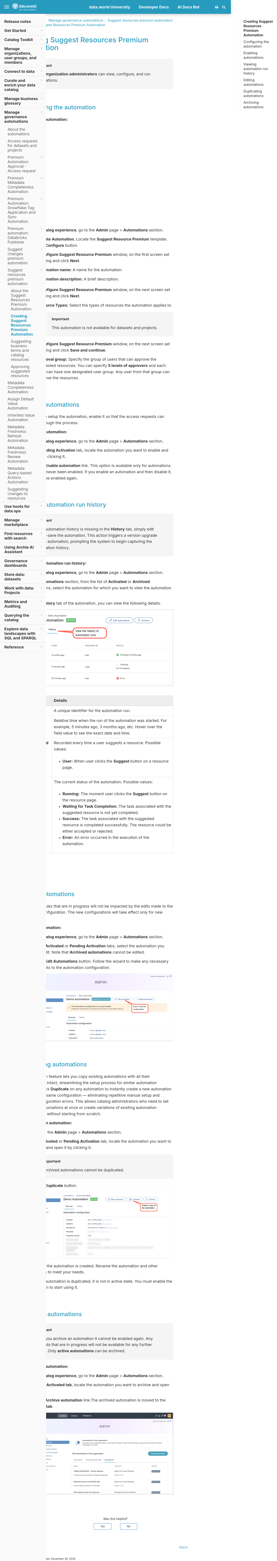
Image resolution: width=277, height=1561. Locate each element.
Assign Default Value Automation (21, 403)
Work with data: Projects (23, 590)
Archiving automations (253, 104)
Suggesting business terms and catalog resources (21, 350)
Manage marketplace (23, 522)
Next (229, 1547)
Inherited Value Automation (21, 417)
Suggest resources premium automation (25, 277)
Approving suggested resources (20, 371)
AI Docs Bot (235, 7)
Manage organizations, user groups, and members (23, 55)
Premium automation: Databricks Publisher (25, 235)
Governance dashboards (23, 563)
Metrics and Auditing (23, 603)
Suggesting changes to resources (18, 493)
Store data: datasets (23, 576)
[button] (270, 7)
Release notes (17, 21)
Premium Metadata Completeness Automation (25, 185)
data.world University (155, 7)
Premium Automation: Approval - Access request (25, 164)
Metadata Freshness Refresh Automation (18, 434)
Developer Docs (200, 7)
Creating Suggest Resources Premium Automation (22, 325)
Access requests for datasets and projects (22, 145)
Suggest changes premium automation (25, 256)
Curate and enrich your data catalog (23, 85)
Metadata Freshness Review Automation (18, 454)
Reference (23, 646)
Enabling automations (253, 55)
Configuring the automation (256, 44)
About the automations (19, 131)
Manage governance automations (23, 117)
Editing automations (253, 82)
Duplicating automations (253, 93)
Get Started (23, 30)
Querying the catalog (23, 617)
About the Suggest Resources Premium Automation (21, 299)
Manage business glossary (23, 100)
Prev (55, 1547)
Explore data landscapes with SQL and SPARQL (23, 633)
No (175, 1526)
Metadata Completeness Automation (21, 387)
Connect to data (23, 71)
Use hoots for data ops (23, 508)
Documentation (77, 20)
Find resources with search (23, 535)
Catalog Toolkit (23, 39)
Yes (149, 1526)
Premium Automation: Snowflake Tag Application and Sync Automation (25, 210)
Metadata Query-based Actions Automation (19, 475)
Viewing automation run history (255, 68)
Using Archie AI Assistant (23, 549)
